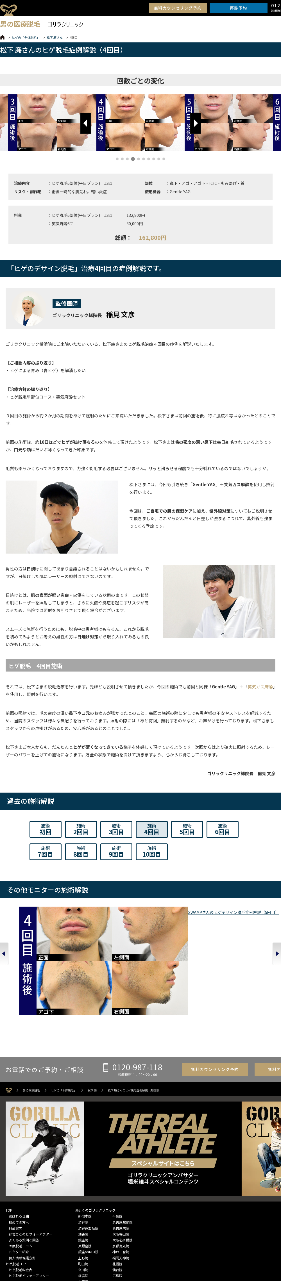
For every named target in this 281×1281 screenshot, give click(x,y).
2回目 (81, 829)
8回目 (81, 851)
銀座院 (83, 1178)
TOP (9, 1148)
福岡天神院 (120, 1196)
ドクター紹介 (19, 1190)
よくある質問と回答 (24, 1178)
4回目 (152, 829)
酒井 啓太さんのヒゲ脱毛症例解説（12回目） (253, 948)
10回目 (152, 851)
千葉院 (117, 1154)
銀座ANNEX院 (88, 1190)
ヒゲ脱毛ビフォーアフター (29, 1214)
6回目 (222, 829)
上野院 (83, 1196)
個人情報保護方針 (22, 1196)
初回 (45, 829)
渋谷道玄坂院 (88, 1166)
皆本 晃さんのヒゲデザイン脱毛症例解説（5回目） (84, 948)
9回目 (116, 851)
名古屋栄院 (120, 1166)
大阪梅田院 (120, 1172)
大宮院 (83, 1220)
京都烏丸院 (120, 1184)
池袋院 (83, 1172)
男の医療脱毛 (31, 1029)
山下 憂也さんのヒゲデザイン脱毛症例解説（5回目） (197, 948)
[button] (85, 123)
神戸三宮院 (120, 1190)
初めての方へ (19, 1160)
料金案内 (15, 1166)
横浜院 (83, 1214)
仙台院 (117, 1208)
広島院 (117, 1214)
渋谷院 (83, 1160)
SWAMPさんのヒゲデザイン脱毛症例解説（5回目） (28, 948)
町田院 (83, 1202)
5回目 (187, 829)
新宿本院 (85, 1154)
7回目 (45, 851)
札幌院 (117, 1202)
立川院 (83, 1208)
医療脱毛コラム (20, 1184)
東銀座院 (85, 1184)
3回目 (116, 829)
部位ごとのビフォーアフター (31, 1172)
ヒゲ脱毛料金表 (20, 1208)
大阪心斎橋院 (122, 1178)
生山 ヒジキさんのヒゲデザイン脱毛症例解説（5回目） (140, 948)
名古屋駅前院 (122, 1160)
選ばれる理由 (19, 1154)
